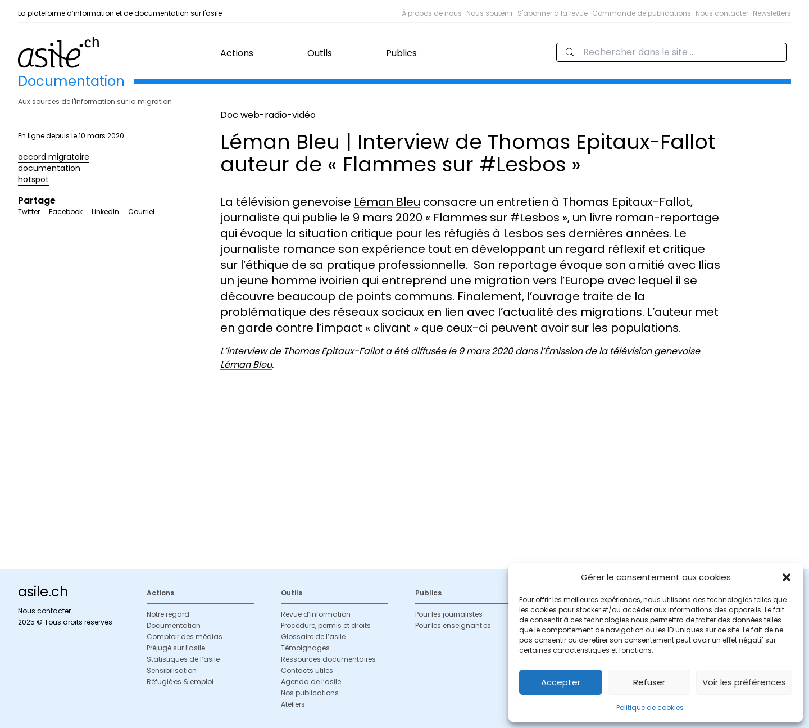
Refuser (649, 682)
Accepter (560, 682)
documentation (49, 168)
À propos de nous (432, 13)
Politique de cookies (650, 707)
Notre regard (168, 614)
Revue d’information (316, 614)
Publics (401, 53)
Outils (319, 53)
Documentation (174, 625)
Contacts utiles (307, 670)
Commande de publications (641, 13)
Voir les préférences (744, 682)
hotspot (33, 179)
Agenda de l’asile (311, 681)
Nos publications (310, 693)
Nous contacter (722, 13)
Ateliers (293, 704)
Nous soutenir (489, 13)
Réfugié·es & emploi (180, 681)
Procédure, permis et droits (326, 625)
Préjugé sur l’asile (176, 648)
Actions (236, 53)
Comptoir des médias (184, 636)
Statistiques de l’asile (183, 659)
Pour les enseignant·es (453, 625)
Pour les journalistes (449, 614)
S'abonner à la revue (552, 13)
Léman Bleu (387, 202)
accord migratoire (53, 156)
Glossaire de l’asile (313, 636)
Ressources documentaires (328, 659)
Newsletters (772, 13)
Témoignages (305, 648)
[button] (786, 577)
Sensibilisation (172, 670)
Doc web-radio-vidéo (268, 114)
